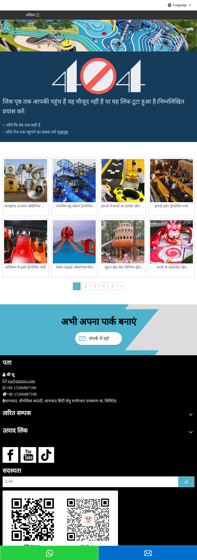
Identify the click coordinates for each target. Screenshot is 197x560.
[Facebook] (10, 455)
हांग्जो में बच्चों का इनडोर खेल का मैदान (122, 206)
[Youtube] (28, 455)
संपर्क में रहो (94, 338)
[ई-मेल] (89, 482)
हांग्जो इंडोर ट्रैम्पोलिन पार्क (172, 206)
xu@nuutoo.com (21, 381)
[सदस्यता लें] (186, 481)
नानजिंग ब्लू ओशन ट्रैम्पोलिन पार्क (74, 206)
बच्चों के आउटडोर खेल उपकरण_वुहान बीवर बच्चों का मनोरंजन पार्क (172, 267)
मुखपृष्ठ (62, 132)
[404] (98, 76)
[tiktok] (46, 455)
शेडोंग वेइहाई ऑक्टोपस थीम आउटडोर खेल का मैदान (74, 267)
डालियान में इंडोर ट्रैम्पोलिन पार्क (25, 267)
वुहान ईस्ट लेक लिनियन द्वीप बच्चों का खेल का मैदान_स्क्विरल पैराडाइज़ (123, 267)
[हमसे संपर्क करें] (60, 521)
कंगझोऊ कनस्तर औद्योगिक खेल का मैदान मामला (26, 206)
